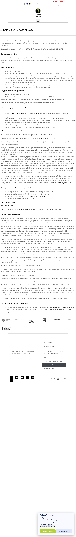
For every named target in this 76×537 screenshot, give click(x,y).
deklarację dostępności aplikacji (52, 209)
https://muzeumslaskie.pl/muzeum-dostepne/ (27, 113)
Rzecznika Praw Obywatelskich (61, 183)
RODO (45, 357)
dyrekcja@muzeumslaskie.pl (38, 196)
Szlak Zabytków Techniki (49, 368)
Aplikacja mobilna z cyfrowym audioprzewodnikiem (18, 209)
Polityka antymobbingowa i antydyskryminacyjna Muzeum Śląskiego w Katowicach (54, 352)
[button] (66, 1)
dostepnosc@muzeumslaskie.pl (63, 307)
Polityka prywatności (48, 342)
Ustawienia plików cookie (47, 526)
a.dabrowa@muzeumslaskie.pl (36, 138)
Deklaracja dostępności (48, 365)
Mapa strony (46, 338)
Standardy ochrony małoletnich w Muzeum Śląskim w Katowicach (52, 347)
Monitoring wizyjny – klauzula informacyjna (53, 361)
